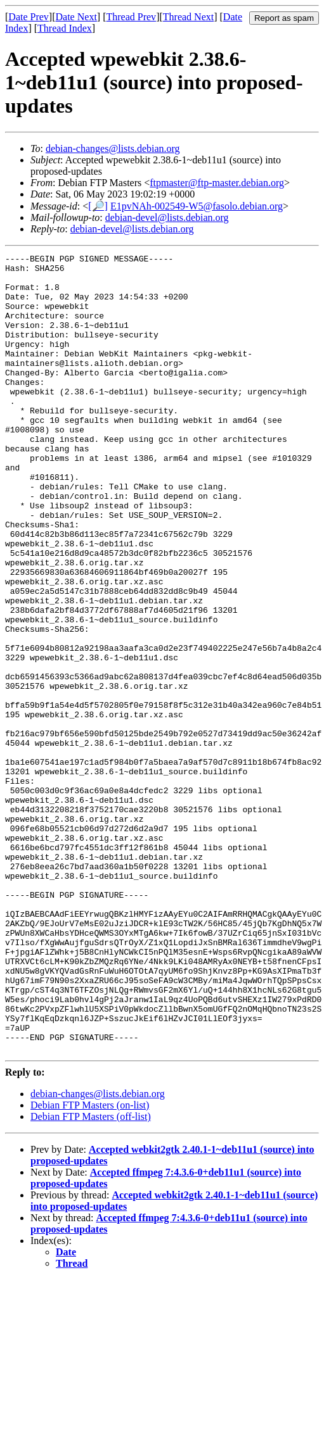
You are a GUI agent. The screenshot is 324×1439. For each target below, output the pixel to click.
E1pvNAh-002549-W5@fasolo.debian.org (196, 206)
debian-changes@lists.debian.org (113, 148)
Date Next (76, 16)
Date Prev (28, 16)
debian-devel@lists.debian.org (167, 217)
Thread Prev (131, 16)
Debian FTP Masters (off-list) (90, 1276)
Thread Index (64, 28)
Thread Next (188, 16)
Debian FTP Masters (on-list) (89, 1264)
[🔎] (98, 206)
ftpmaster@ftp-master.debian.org (217, 182)
